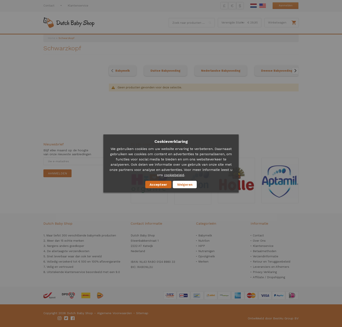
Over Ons (259, 240)
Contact (49, 5)
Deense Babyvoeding (276, 70)
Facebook (73, 318)
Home (51, 38)
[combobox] (192, 22)
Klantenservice (78, 5)
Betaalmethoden (264, 251)
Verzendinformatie (265, 256)
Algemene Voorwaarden (114, 313)
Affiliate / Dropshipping (269, 277)
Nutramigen (206, 251)
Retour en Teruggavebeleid (271, 261)
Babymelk (122, 70)
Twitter (66, 318)
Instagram (60, 318)
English (262, 5)
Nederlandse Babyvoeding (220, 70)
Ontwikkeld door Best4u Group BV (273, 318)
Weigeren (184, 185)
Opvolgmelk (206, 256)
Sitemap (142, 313)
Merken (203, 261)
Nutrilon (204, 240)
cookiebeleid (174, 175)
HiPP (201, 246)
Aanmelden (285, 5)
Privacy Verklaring (265, 272)
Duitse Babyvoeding (165, 70)
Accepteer (158, 185)
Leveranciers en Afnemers (271, 266)
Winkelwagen (277, 22)
